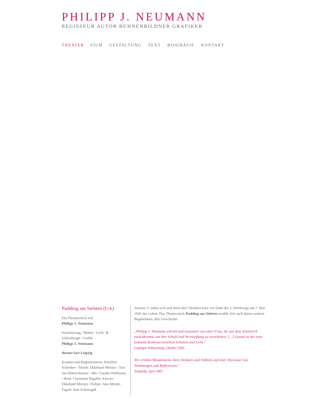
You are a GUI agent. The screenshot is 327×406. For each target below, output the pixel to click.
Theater (73, 45)
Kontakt (213, 45)
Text (154, 45)
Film (97, 45)
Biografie (181, 45)
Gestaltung (125, 45)
